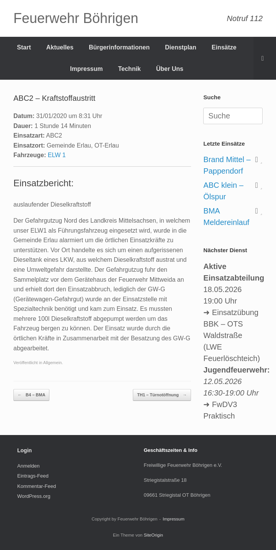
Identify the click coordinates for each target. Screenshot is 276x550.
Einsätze (224, 47)
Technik (129, 69)
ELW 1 (57, 155)
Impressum (86, 69)
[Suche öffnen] (264, 58)
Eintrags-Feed (33, 476)
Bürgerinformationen (119, 47)
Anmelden (28, 466)
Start (24, 47)
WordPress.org (33, 496)
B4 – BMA (31, 395)
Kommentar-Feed (36, 486)
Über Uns (169, 69)
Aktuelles (59, 47)
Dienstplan (180, 47)
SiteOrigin (153, 535)
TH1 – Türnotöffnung (162, 395)
